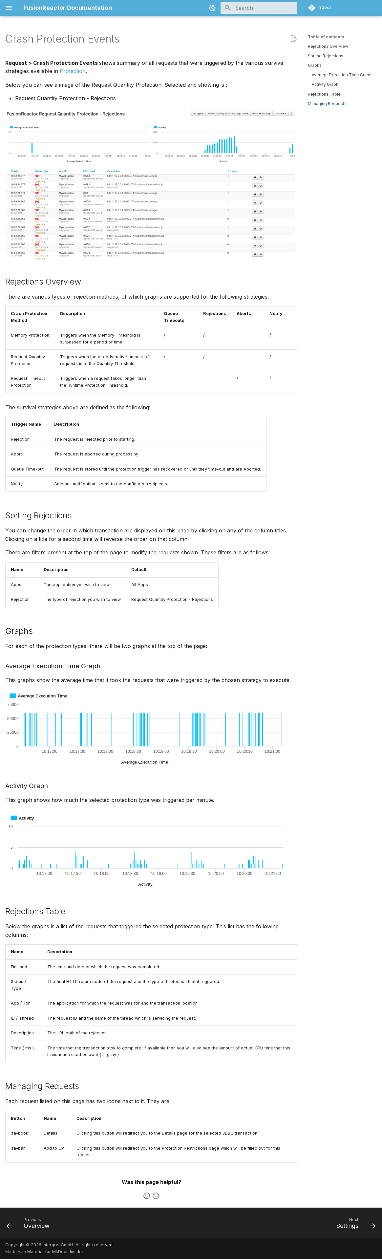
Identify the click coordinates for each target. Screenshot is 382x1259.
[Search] (259, 8)
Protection (73, 71)
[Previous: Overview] (30, 1224)
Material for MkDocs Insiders (56, 1251)
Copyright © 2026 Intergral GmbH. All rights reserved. (59, 1244)
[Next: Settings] (354, 1224)
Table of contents (326, 36)
